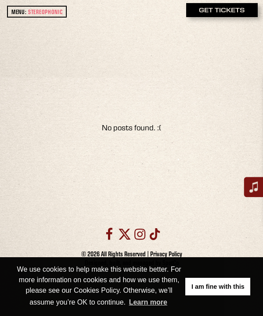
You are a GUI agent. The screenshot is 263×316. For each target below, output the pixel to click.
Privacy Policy (166, 253)
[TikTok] (154, 234)
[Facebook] (109, 234)
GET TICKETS (222, 10)
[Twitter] (125, 234)
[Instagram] (139, 234)
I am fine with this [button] (218, 286)
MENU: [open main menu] (37, 12)
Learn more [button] (148, 302)
